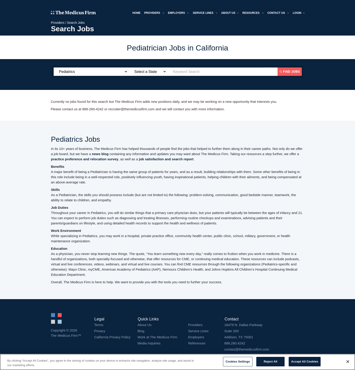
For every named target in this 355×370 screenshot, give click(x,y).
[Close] (348, 362)
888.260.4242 (234, 343)
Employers (178, 13)
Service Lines (205, 13)
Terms (98, 325)
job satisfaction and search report (166, 159)
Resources (253, 13)
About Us (144, 325)
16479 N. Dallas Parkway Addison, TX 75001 (264, 331)
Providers (154, 13)
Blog (140, 331)
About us (230, 13)
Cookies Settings (237, 361)
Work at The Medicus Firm (157, 337)
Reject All (270, 361)
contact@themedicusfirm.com (246, 349)
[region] (177, 362)
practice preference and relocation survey (84, 159)
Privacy (99, 331)
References (197, 343)
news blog (100, 154)
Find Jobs (290, 71)
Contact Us (278, 13)
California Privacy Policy (112, 337)
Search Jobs (76, 22)
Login (299, 13)
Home (136, 12)
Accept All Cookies (304, 361)
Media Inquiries (149, 343)
